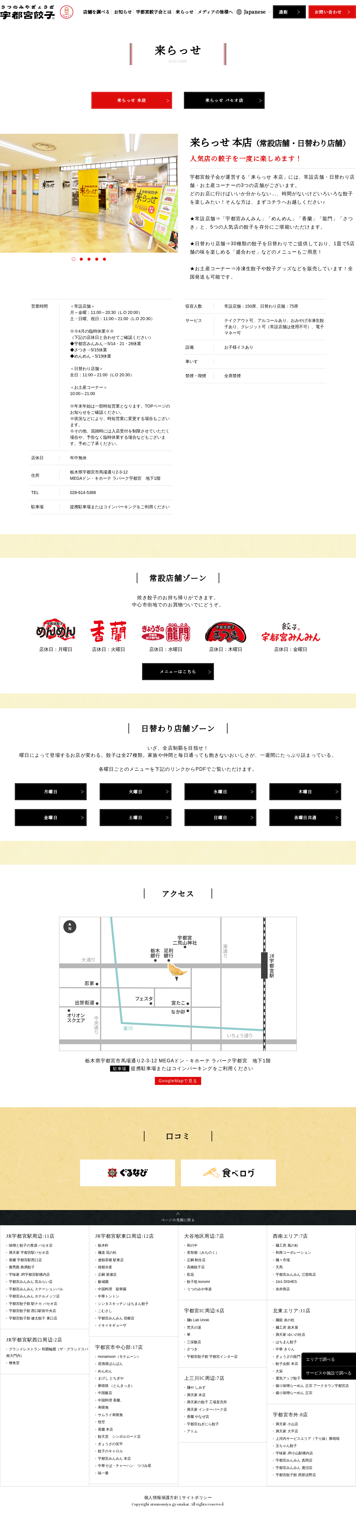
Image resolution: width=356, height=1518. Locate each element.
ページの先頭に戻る (178, 1219)
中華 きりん (285, 1349)
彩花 (190, 1274)
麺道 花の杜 (107, 1252)
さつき (192, 1349)
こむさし (105, 1311)
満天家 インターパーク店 (207, 1409)
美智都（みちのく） (203, 1252)
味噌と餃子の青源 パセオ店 (31, 1245)
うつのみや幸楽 (199, 1289)
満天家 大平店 (287, 1431)
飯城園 (103, 1282)
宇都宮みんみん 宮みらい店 (31, 1282)
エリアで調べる (320, 1359)
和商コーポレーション (293, 1252)
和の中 (192, 1245)
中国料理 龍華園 (112, 1289)
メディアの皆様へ (215, 12)
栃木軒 (103, 1245)
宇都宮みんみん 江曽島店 (296, 1274)
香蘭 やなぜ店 (198, 1417)
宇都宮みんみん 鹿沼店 (294, 1468)
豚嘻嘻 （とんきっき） (116, 1386)
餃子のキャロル (110, 1451)
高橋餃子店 (196, 1267)
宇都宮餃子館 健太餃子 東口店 (33, 1318)
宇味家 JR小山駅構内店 (294, 1453)
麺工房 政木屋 (287, 1327)
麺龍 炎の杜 (285, 1320)
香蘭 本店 (105, 1429)
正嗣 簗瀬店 (107, 1274)
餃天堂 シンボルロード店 (119, 1436)
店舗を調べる (96, 12)
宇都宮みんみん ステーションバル (36, 1289)
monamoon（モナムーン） (119, 1357)
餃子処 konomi (198, 1282)
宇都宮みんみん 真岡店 (294, 1460)
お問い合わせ (328, 12)
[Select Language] (254, 12)
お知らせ (123, 12)
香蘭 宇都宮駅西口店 (25, 1260)
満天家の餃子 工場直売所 (207, 1402)
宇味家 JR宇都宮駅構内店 (29, 1274)
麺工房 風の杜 (287, 1245)
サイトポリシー (197, 1497)
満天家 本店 (196, 1395)
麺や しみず (196, 1387)
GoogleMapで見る (177, 1080)
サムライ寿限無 (110, 1415)
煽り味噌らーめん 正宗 (294, 1393)
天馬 (279, 1267)
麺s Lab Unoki (198, 1320)
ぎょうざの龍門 (288, 1357)
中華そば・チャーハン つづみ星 (124, 1466)
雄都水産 (105, 1267)
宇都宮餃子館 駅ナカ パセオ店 (33, 1304)
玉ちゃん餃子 (286, 1446)
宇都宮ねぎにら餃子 (203, 1424)
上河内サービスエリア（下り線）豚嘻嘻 (308, 1439)
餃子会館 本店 (287, 1364)
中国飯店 (105, 1393)
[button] (73, 259)
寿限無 (103, 1407)
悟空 (101, 1422)
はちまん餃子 (286, 1342)
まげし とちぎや (111, 1378)
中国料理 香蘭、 (111, 1400)
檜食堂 (14, 1363)
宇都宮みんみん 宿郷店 (116, 1318)
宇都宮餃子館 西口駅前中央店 (32, 1311)
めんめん (105, 1371)
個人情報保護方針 (161, 1497)
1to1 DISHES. (287, 1282)
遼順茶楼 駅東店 (111, 1260)
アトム (192, 1431)
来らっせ (184, 12)
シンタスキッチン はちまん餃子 (123, 1304)
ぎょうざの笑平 (110, 1444)
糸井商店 (283, 1289)
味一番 (103, 1473)
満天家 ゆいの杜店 (290, 1335)
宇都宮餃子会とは (153, 12)
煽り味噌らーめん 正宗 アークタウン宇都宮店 (312, 1386)
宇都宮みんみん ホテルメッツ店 (34, 1296)
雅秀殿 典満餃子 (22, 1267)
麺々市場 (283, 1260)
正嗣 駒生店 (196, 1260)
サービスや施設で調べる (329, 1372)
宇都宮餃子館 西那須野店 (296, 1475)
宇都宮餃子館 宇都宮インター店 (212, 1357)
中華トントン (108, 1296)
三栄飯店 (194, 1342)
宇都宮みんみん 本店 (114, 1458)
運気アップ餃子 (288, 1378)
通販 (283, 12)
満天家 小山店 (287, 1424)
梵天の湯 (194, 1327)
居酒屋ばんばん (110, 1364)
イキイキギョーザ (112, 1325)
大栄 (279, 1371)
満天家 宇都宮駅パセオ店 (29, 1252)
